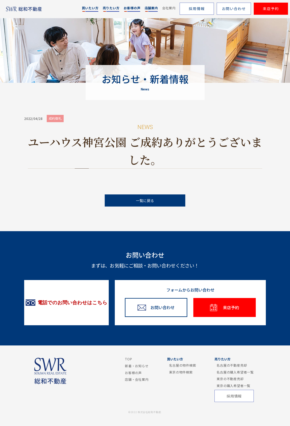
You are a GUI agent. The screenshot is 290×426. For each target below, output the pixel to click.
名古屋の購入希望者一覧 (235, 372)
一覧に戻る (145, 200)
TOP (128, 359)
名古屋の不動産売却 (231, 365)
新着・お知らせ (137, 365)
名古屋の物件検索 (182, 365)
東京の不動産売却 (229, 378)
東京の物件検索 (181, 372)
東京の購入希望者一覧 (233, 385)
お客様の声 (133, 372)
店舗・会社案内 (137, 379)
